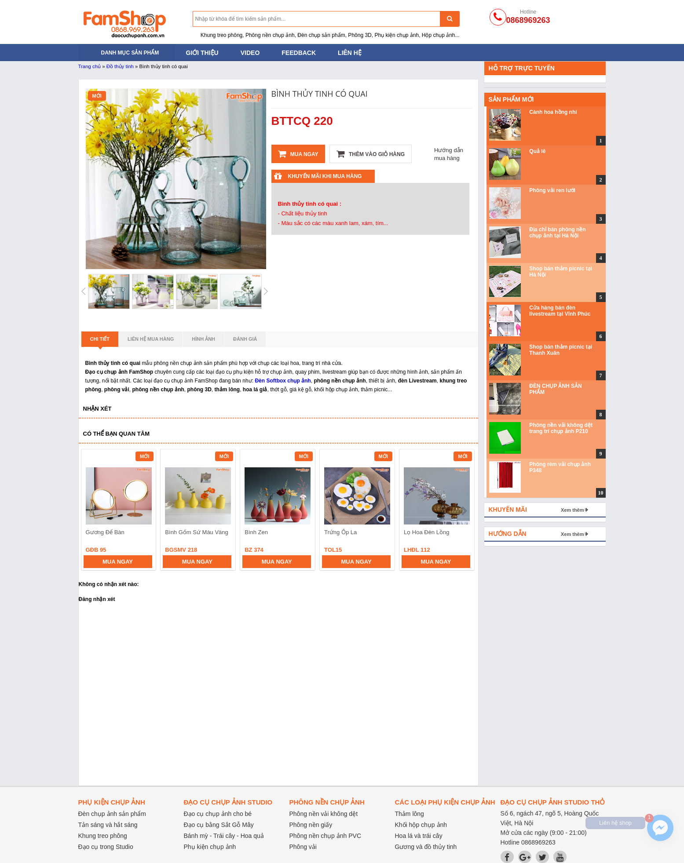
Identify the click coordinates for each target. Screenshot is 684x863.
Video (250, 52)
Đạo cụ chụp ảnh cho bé (218, 813)
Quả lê (537, 151)
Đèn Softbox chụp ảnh (283, 381)
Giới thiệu (202, 52)
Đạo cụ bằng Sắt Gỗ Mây (219, 824)
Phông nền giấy (311, 824)
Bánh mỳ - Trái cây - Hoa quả (224, 835)
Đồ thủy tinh (120, 66)
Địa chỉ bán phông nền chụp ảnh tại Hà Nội (557, 232)
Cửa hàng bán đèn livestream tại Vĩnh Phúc (559, 311)
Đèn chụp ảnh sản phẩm (112, 813)
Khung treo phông (102, 835)
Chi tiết (100, 341)
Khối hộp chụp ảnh (421, 824)
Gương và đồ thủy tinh (426, 846)
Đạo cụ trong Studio (105, 846)
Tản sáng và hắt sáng (108, 824)
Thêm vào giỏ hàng (371, 153)
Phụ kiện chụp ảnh (210, 846)
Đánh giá (245, 339)
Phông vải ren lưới (552, 190)
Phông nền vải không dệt (323, 813)
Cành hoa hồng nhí (553, 112)
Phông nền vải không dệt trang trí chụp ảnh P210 (561, 428)
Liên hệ (350, 52)
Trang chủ (89, 66)
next (464, 511)
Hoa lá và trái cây (419, 835)
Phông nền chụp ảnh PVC (325, 835)
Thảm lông (409, 813)
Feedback (299, 52)
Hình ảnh (203, 339)
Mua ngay (298, 153)
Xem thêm (572, 510)
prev (93, 511)
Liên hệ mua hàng (151, 339)
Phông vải (303, 846)
